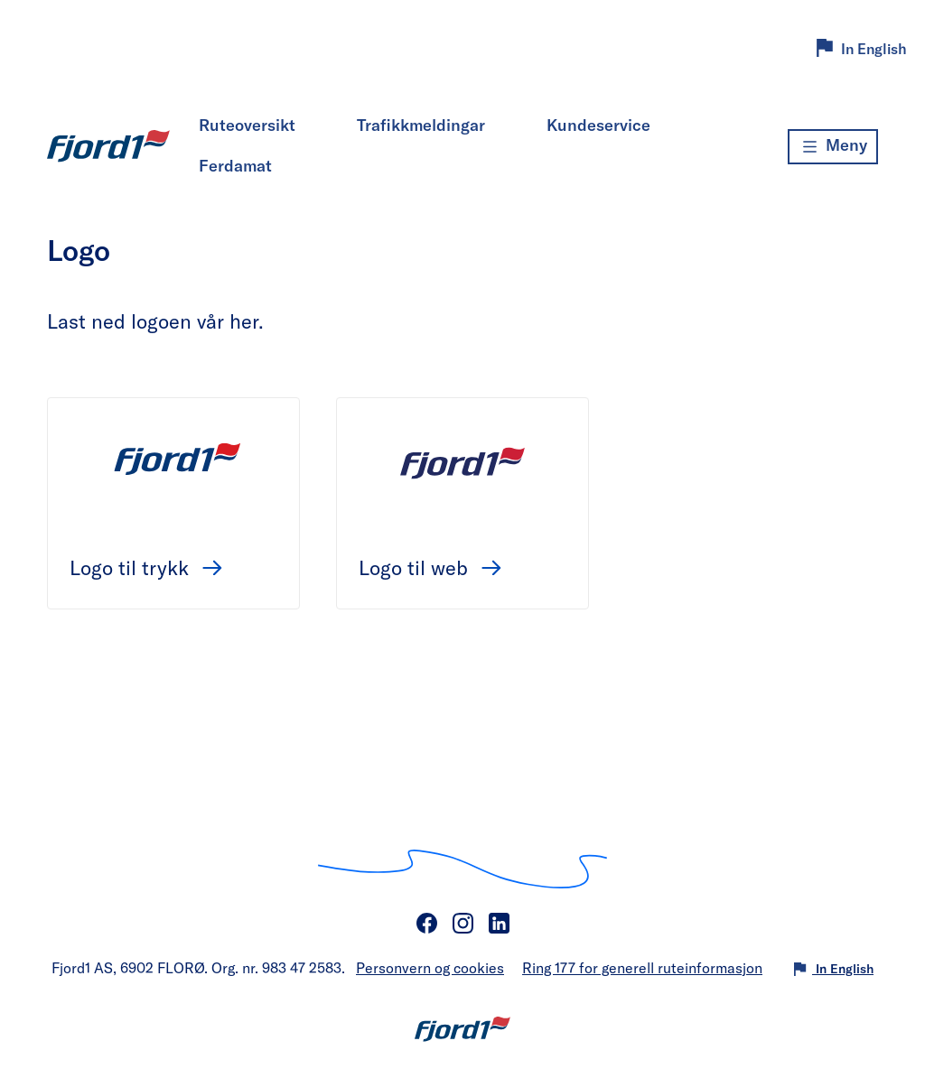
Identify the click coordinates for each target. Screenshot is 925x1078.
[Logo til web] (462, 460)
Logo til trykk (132, 567)
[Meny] (833, 146)
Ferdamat (235, 165)
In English (874, 48)
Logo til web (416, 567)
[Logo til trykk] (173, 460)
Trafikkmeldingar (421, 125)
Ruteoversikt (247, 125)
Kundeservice (598, 125)
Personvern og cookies (430, 967)
